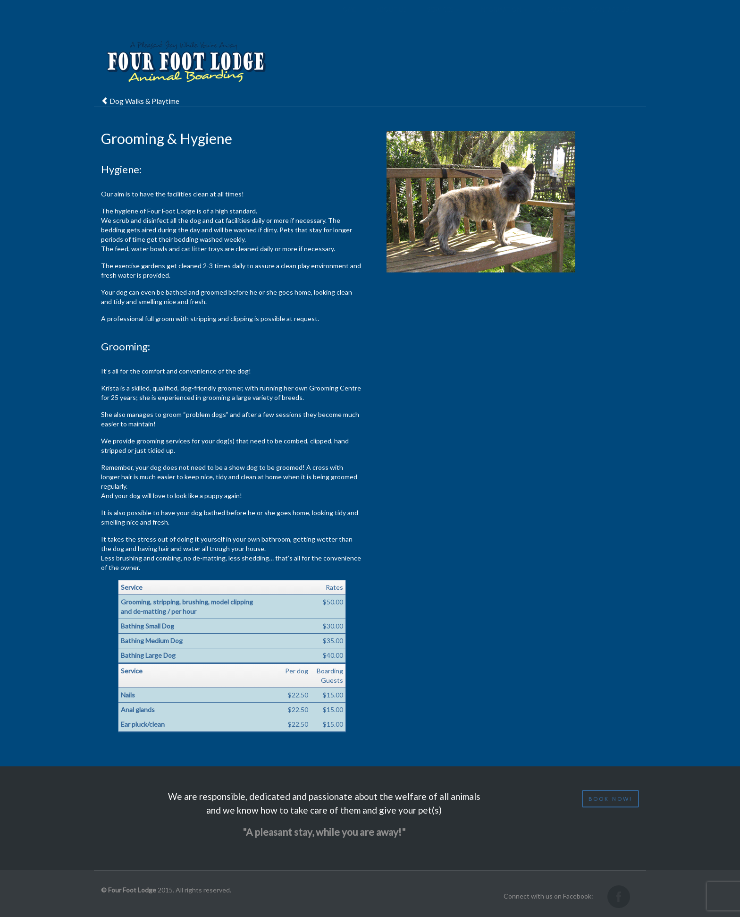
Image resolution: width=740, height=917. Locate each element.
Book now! (610, 798)
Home (347, 19)
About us (391, 19)
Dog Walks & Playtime (144, 101)
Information (503, 19)
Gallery (559, 19)
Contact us (610, 19)
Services (443, 19)
